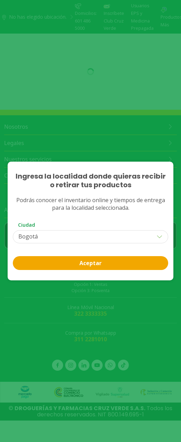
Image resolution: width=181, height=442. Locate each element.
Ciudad (26, 225)
